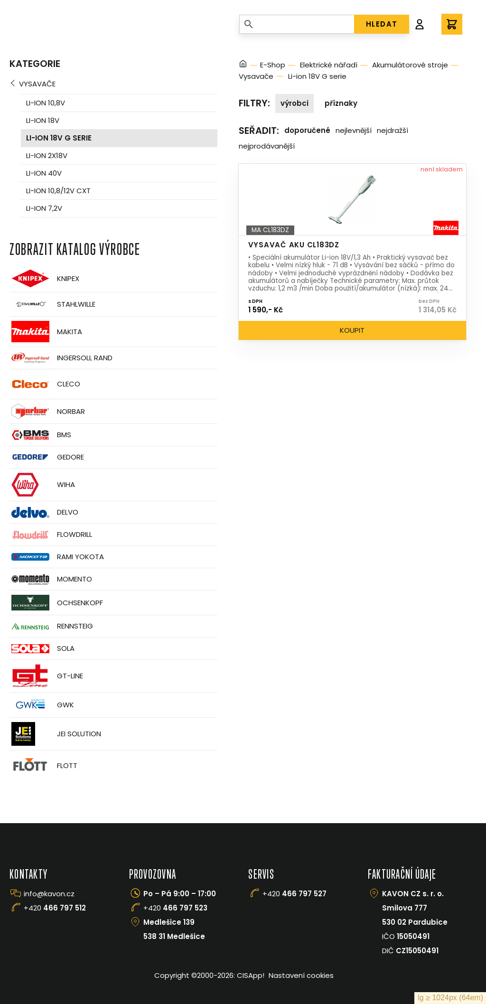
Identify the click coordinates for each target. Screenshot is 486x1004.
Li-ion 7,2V (44, 208)
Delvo (43, 512)
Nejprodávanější (267, 146)
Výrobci (294, 103)
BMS (40, 435)
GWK (41, 705)
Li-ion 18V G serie (59, 138)
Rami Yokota (56, 557)
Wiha (42, 484)
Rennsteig (51, 626)
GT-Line (46, 676)
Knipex (44, 278)
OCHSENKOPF (56, 602)
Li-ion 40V (44, 173)
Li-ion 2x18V (46, 155)
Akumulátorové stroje (410, 65)
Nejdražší (392, 130)
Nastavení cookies (301, 975)
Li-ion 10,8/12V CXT (58, 191)
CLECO (44, 384)
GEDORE (46, 457)
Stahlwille (52, 304)
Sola (42, 648)
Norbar (47, 411)
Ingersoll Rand (60, 358)
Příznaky (341, 103)
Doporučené (307, 130)
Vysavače (37, 84)
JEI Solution (55, 734)
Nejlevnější (354, 130)
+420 (55, 908)
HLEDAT (382, 24)
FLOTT (43, 765)
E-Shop (272, 65)
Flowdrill (50, 535)
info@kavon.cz (49, 894)
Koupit (352, 330)
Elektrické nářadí (328, 65)
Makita (45, 331)
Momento (50, 579)
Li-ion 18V (42, 120)
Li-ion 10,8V (45, 103)
